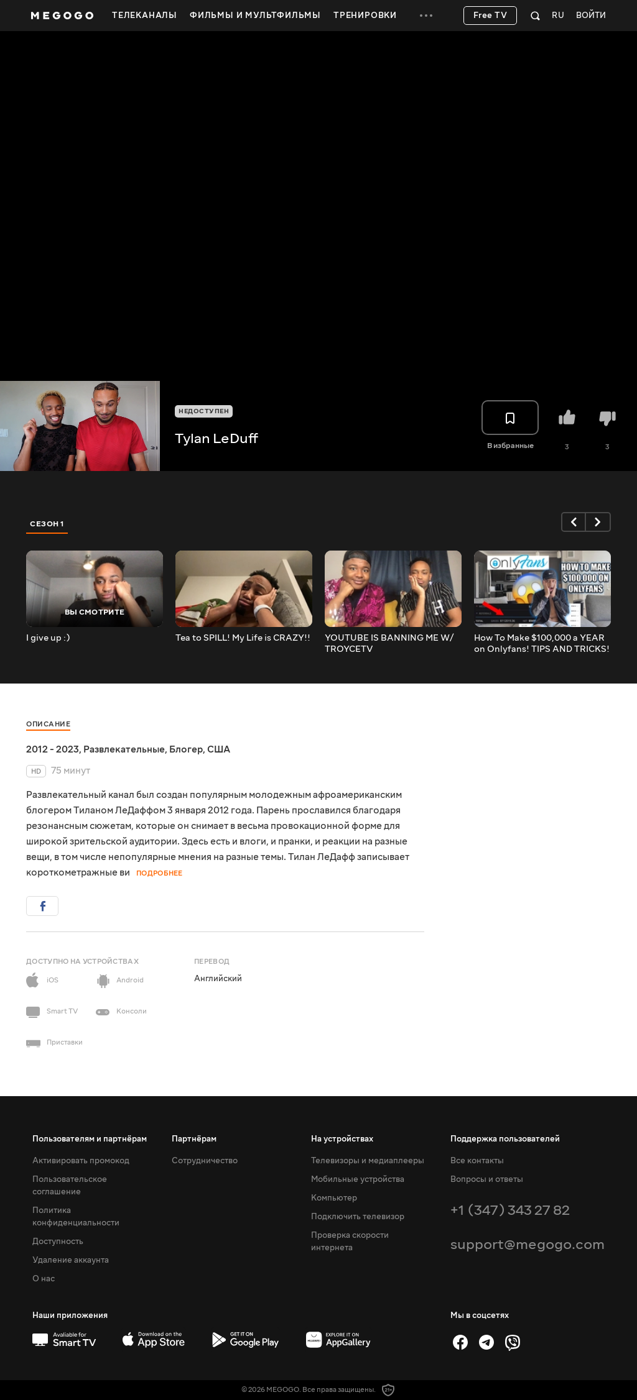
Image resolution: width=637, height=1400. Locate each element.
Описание (48, 724)
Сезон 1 (47, 524)
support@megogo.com (527, 1244)
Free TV (490, 15)
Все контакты (477, 1160)
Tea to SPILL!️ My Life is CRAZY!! (242, 638)
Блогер (186, 749)
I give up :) (48, 638)
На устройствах (342, 1139)
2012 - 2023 (52, 749)
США (218, 749)
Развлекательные (124, 749)
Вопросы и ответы (486, 1179)
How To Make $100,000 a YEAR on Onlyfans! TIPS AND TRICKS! (542, 644)
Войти (591, 16)
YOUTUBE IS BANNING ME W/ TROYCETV (389, 644)
